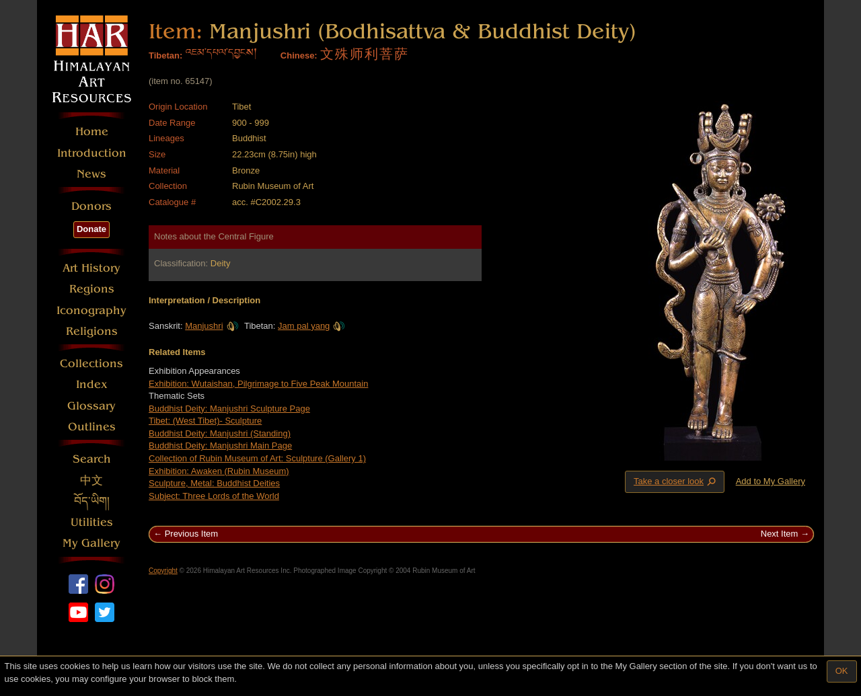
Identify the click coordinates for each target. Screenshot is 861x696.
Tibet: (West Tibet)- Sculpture (205, 421)
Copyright (163, 570)
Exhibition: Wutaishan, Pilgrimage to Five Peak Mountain (258, 384)
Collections (91, 363)
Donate (91, 229)
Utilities (92, 522)
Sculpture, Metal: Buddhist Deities (214, 483)
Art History (91, 268)
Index (92, 384)
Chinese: (298, 55)
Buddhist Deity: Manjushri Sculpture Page (229, 408)
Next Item (779, 534)
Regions (91, 288)
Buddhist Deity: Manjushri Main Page (220, 445)
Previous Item (191, 534)
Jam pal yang (311, 326)
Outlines (92, 426)
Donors (91, 206)
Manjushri (211, 326)
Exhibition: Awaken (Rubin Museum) (219, 471)
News (91, 173)
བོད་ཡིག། (92, 501)
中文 (91, 480)
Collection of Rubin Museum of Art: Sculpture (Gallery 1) (257, 458)
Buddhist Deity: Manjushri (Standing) (220, 433)
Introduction (91, 153)
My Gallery (91, 543)
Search (92, 459)
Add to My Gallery (770, 481)
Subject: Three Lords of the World (214, 496)
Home (91, 131)
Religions (92, 331)
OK (841, 671)
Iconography (91, 310)
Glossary (91, 405)
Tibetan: (165, 55)
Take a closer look (676, 481)
